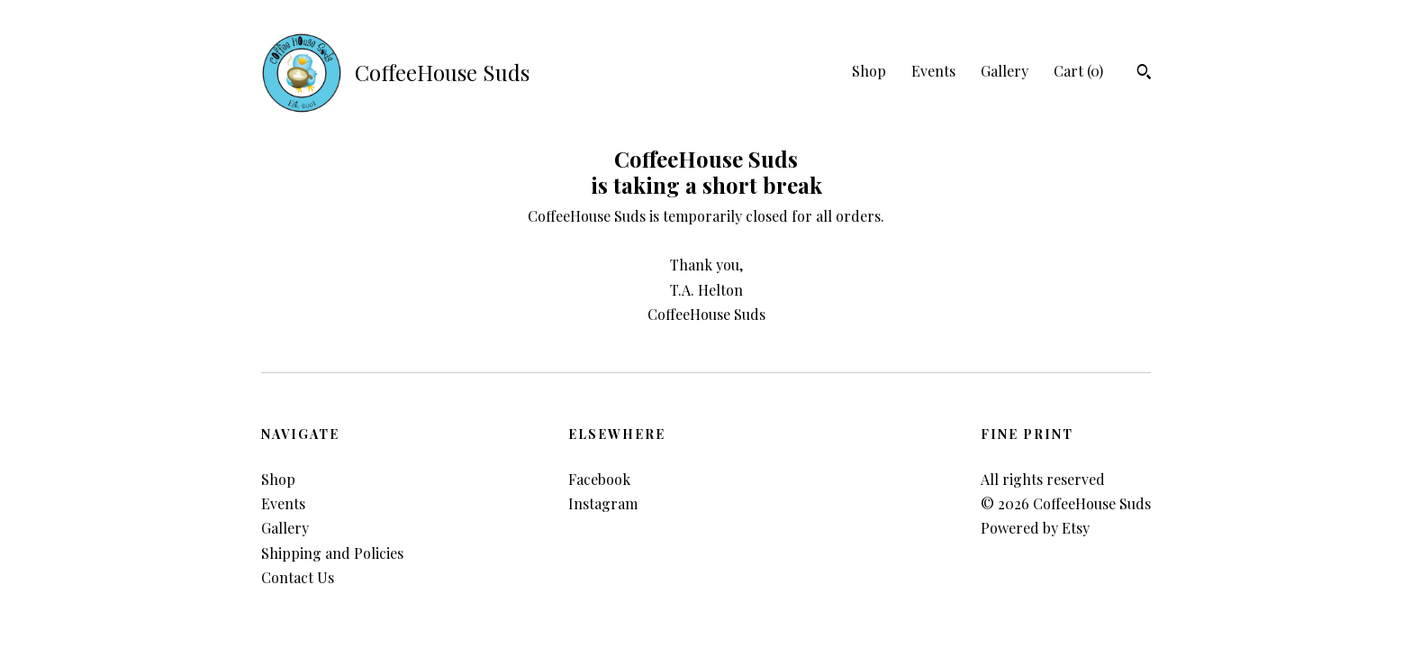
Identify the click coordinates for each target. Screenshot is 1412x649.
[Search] (1144, 74)
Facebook (599, 479)
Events (933, 70)
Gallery (1004, 70)
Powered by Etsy (1035, 527)
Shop (869, 70)
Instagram (603, 503)
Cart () (1078, 70)
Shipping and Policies (332, 553)
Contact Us (297, 577)
